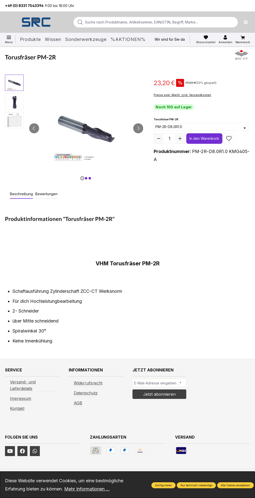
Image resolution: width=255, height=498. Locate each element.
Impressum (20, 398)
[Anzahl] (169, 139)
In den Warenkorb (204, 138)
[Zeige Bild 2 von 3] (86, 178)
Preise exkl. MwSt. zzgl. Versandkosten (182, 95)
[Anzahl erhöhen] (180, 139)
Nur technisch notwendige (196, 485)
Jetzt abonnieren (159, 394)
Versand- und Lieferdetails (23, 385)
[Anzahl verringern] (158, 139)
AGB (78, 402)
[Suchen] (233, 22)
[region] (74, 128)
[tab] (21, 194)
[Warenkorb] (242, 39)
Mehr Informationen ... (87, 489)
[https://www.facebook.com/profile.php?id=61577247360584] (22, 451)
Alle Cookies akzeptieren (235, 485)
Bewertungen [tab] (46, 194)
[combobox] (148, 22)
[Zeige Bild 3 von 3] (90, 178)
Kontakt (17, 408)
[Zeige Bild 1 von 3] (82, 178)
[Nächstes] (138, 128)
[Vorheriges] (34, 128)
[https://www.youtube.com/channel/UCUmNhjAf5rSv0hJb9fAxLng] (10, 451)
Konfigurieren (163, 485)
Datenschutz (86, 392)
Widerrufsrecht (88, 382)
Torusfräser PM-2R (166, 119)
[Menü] (247, 22)
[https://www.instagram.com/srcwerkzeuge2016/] (35, 451)
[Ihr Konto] (225, 39)
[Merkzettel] (205, 39)
